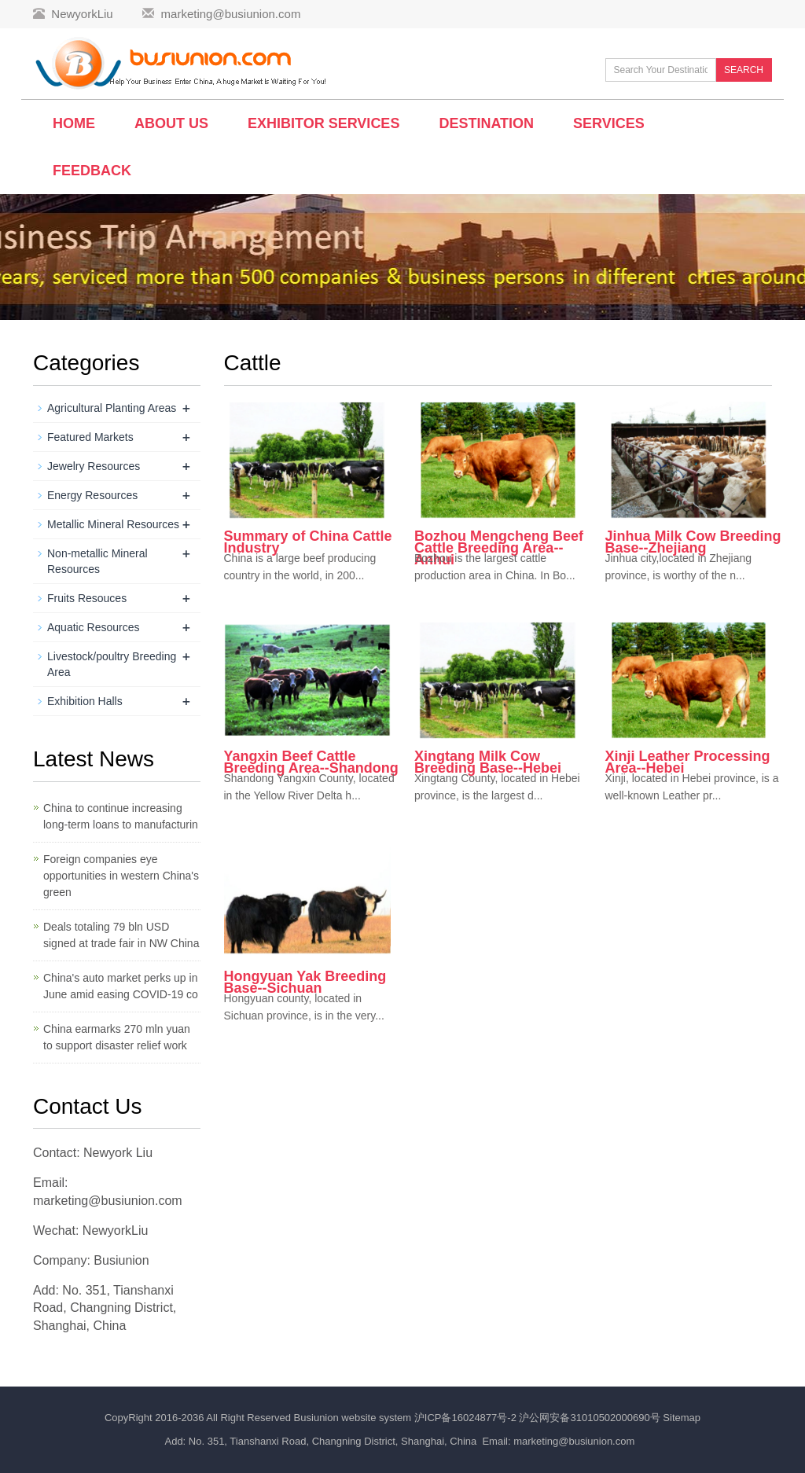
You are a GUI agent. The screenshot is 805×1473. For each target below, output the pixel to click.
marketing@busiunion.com (231, 13)
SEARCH (743, 69)
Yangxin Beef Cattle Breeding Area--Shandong (311, 762)
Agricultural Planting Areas (111, 408)
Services (609, 123)
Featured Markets (90, 437)
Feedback (92, 170)
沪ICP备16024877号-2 (467, 1417)
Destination (486, 123)
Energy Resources (92, 495)
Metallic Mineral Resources (113, 524)
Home (74, 123)
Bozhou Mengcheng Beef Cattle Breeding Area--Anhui (498, 548)
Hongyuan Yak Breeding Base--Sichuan (305, 982)
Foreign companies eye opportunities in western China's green (121, 875)
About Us (171, 123)
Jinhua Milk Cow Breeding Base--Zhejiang (693, 542)
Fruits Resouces (87, 598)
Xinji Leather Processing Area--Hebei (687, 762)
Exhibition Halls (85, 701)
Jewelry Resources (93, 466)
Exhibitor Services (323, 123)
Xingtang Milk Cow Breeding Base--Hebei (487, 762)
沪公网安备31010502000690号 (591, 1417)
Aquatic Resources (93, 627)
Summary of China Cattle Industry (308, 542)
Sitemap (681, 1417)
